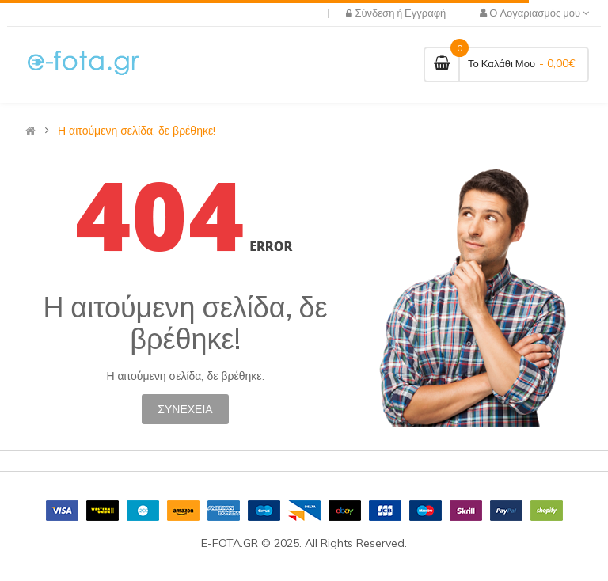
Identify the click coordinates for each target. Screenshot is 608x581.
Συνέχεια (185, 409)
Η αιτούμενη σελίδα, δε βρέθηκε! (136, 130)
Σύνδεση (376, 12)
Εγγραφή (425, 12)
